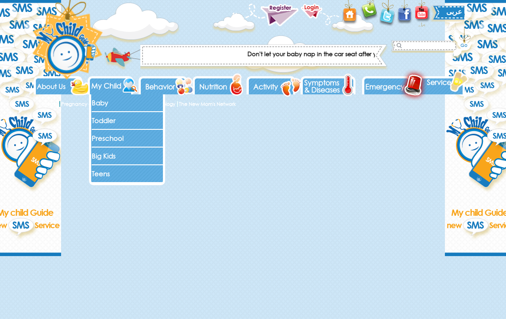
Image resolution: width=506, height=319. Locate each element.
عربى (454, 11)
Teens (101, 174)
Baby (100, 103)
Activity (265, 87)
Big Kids (104, 156)
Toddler (104, 120)
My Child (106, 86)
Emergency (385, 87)
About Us (51, 86)
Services (440, 82)
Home (50, 104)
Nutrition (213, 87)
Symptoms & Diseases (322, 86)
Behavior (160, 87)
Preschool (108, 138)
